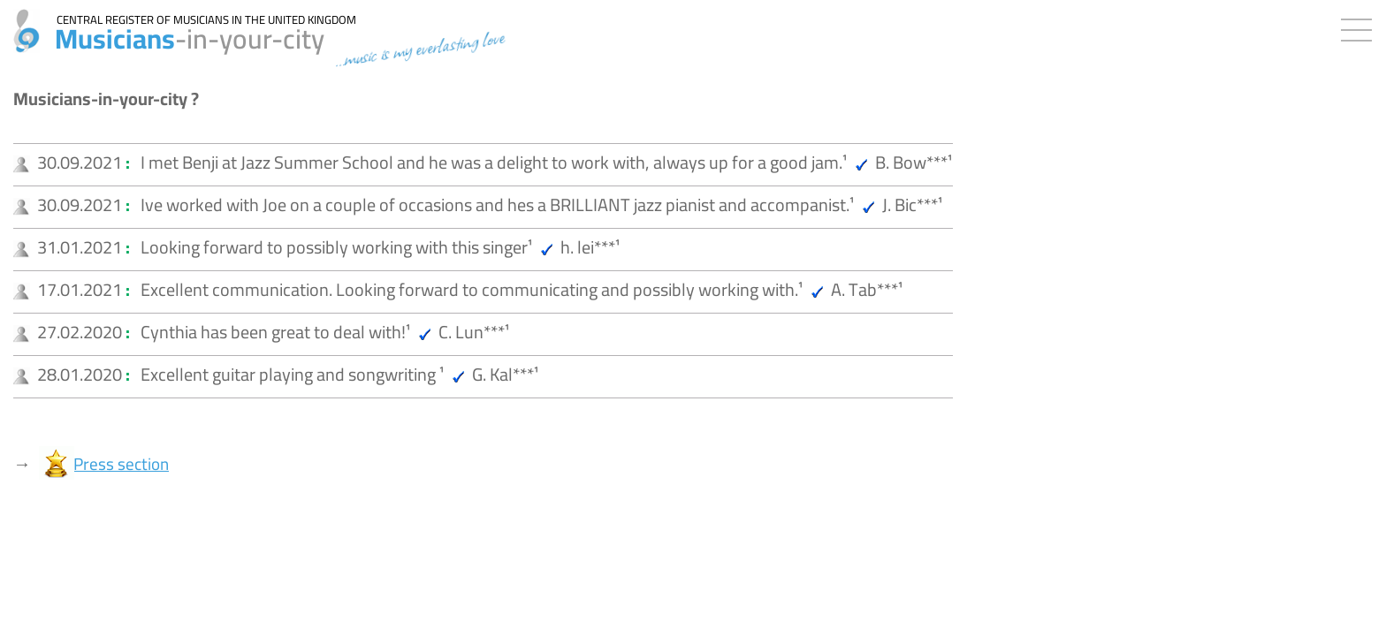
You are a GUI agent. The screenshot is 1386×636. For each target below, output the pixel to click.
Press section (121, 464)
